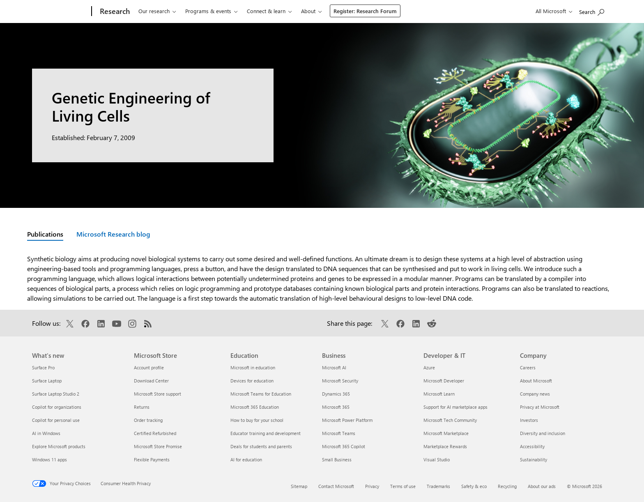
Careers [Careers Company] (528, 367)
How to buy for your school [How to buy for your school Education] (256, 420)
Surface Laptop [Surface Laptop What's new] (47, 381)
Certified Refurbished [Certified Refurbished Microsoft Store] (155, 433)
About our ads (542, 486)
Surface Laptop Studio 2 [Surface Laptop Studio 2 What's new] (55, 394)
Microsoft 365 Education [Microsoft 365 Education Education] (254, 407)
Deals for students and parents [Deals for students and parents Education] (261, 446)
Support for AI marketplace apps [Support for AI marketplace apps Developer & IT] (455, 407)
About (308, 10)
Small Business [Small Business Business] (337, 459)
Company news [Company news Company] (535, 394)
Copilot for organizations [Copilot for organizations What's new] (56, 407)
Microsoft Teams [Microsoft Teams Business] (338, 433)
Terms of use (403, 486)
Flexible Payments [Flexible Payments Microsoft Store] (152, 459)
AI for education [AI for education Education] (246, 459)
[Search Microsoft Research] (591, 10)
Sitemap (299, 486)
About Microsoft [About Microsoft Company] (536, 381)
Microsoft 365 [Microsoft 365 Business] (336, 407)
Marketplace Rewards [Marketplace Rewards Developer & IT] (445, 446)
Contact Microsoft (336, 486)
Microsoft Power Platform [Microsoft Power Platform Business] (347, 420)
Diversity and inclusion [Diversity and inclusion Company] (542, 433)
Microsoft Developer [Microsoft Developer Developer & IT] (443, 381)
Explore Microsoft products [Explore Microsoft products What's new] (58, 446)
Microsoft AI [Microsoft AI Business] (334, 367)
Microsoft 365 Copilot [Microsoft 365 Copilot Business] (343, 446)
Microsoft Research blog (113, 234)
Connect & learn (266, 10)
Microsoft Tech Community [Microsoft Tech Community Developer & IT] (450, 420)
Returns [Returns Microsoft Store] (142, 407)
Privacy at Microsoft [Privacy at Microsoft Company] (539, 407)
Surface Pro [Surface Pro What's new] (43, 367)
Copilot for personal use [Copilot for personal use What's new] (56, 420)
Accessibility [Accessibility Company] (532, 446)
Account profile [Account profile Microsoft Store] (149, 367)
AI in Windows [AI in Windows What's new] (46, 433)
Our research (154, 10)
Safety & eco (474, 486)
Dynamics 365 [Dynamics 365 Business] (336, 394)
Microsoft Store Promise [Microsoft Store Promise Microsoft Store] (158, 446)
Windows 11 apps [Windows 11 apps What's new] (49, 459)
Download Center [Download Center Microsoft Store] (151, 381)
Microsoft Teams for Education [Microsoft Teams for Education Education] (260, 394)
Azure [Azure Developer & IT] (429, 367)
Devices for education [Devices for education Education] (252, 381)
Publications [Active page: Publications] (45, 234)
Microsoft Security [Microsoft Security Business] (340, 381)
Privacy (372, 486)
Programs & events (208, 10)
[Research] (114, 11)
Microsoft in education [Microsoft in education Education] (252, 367)
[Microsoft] (60, 11)
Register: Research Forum (365, 10)
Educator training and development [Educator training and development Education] (265, 433)
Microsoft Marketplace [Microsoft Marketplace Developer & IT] (446, 433)
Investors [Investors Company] (529, 420)
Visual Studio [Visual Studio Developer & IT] (436, 459)
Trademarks (438, 486)
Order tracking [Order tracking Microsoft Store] (148, 420)
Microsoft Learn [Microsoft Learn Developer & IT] (439, 394)
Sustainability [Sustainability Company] (533, 459)
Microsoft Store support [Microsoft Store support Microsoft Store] (157, 394)
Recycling (507, 486)
